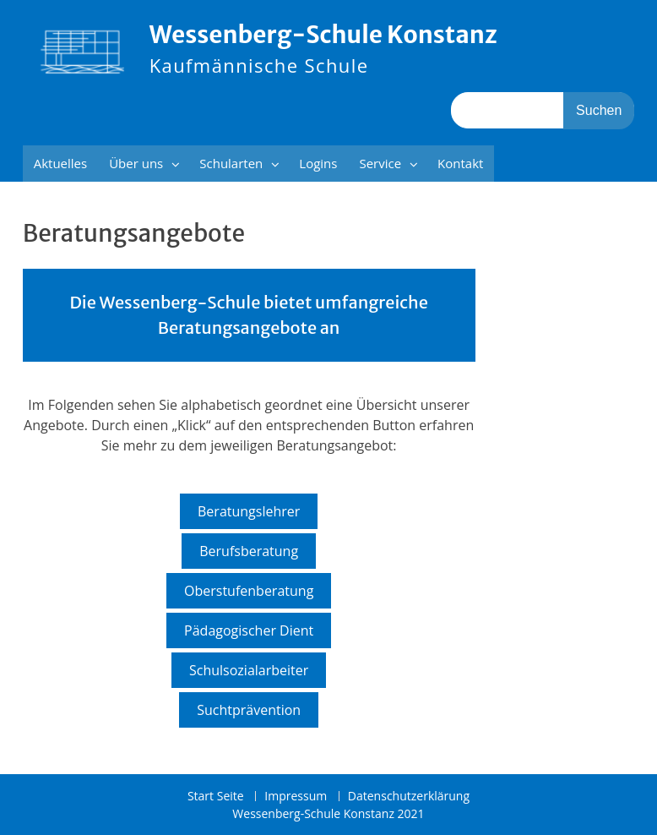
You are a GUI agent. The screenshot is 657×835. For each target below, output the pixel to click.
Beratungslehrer (249, 511)
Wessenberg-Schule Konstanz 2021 (328, 813)
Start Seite (215, 796)
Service (380, 163)
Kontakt (460, 163)
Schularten (231, 163)
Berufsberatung (248, 551)
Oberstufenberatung (248, 590)
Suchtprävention (249, 710)
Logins (318, 163)
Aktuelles (60, 163)
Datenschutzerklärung (409, 796)
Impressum (295, 796)
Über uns (136, 163)
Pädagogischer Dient (248, 630)
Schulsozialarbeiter (248, 670)
